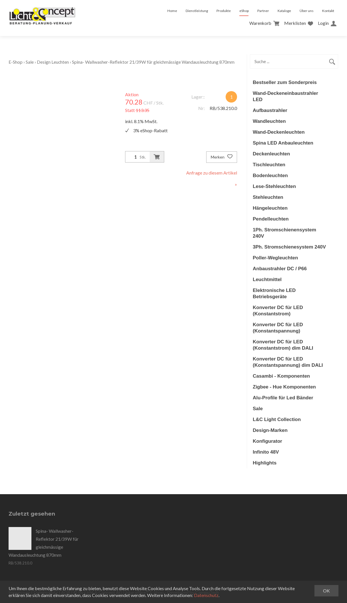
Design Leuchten (53, 62)
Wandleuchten (269, 121)
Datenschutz (206, 595)
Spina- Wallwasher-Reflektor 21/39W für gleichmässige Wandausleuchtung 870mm (153, 62)
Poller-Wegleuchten (275, 258)
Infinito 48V (266, 452)
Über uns (307, 11)
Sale (30, 62)
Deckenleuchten (271, 154)
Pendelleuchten (271, 219)
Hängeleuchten (270, 208)
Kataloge (284, 11)
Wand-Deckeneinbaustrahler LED (285, 96)
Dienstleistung (197, 11)
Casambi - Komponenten (281, 376)
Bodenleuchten (270, 175)
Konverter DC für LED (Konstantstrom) (278, 310)
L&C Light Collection (277, 419)
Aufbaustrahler (270, 110)
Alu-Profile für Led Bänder (283, 397)
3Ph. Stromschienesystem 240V (289, 247)
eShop (244, 11)
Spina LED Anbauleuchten (283, 143)
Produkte (223, 11)
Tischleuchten (269, 164)
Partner (263, 11)
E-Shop (16, 62)
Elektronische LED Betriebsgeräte (274, 293)
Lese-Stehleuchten (274, 186)
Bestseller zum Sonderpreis (285, 82)
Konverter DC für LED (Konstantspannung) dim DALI (288, 362)
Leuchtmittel (267, 279)
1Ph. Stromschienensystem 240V (284, 233)
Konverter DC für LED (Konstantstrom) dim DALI (283, 345)
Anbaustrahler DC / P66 (280, 268)
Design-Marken (270, 430)
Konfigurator (267, 441)
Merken (221, 157)
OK (326, 590)
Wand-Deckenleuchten (279, 132)
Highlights (264, 463)
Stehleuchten (268, 197)
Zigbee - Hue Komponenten (284, 387)
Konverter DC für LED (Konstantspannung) (278, 328)
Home (172, 11)
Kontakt (328, 11)
